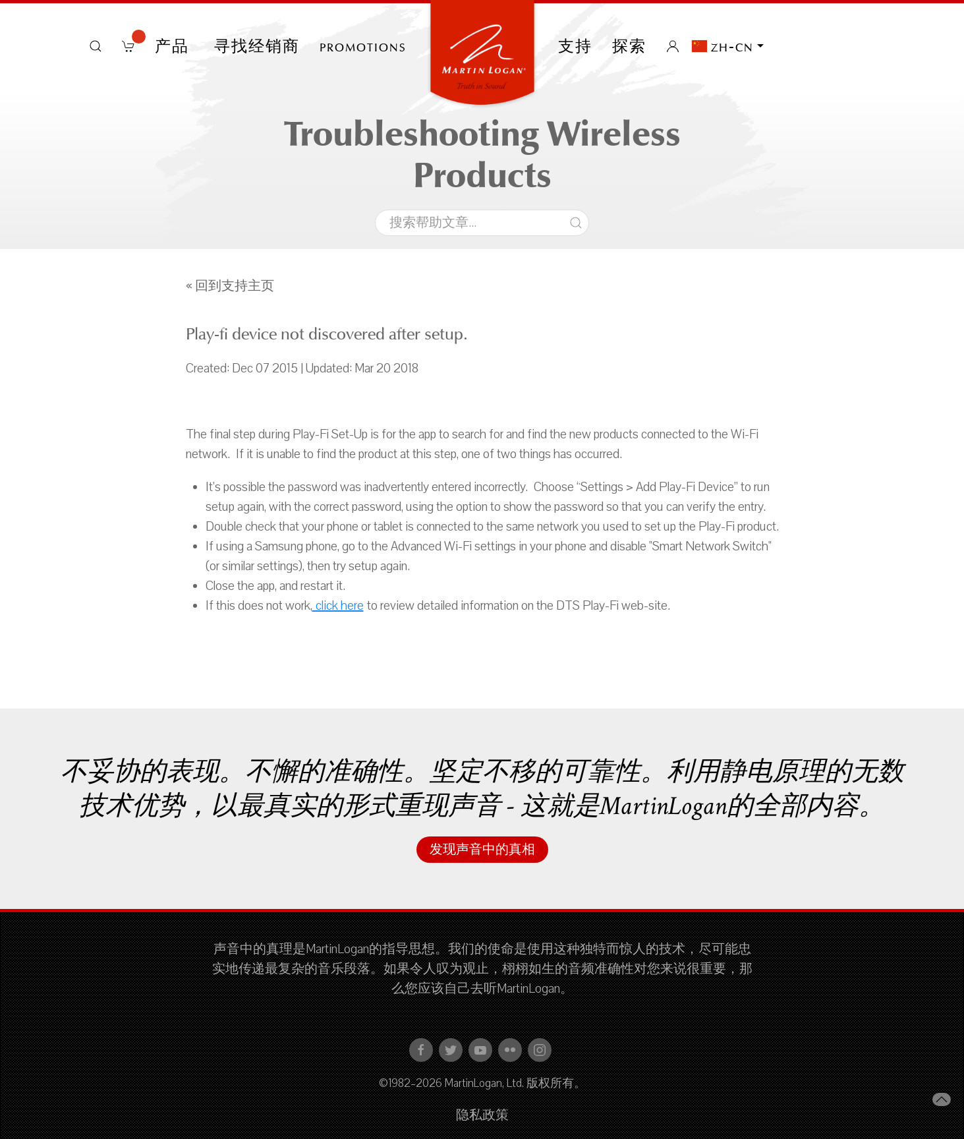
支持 (575, 46)
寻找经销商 (257, 46)
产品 (174, 46)
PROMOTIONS (363, 46)
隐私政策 (482, 1115)
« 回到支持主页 (230, 286)
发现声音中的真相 (482, 849)
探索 (629, 46)
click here (338, 605)
